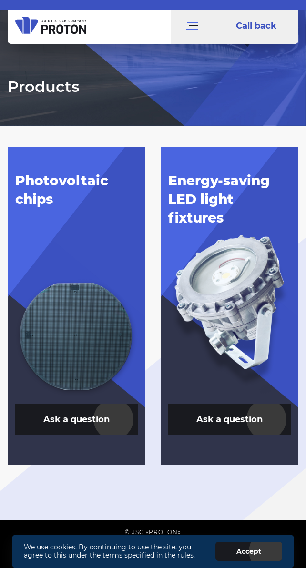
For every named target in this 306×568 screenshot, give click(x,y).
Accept (248, 551)
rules (185, 555)
